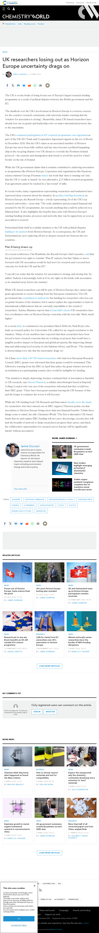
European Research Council (61, 499)
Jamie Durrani (20, 74)
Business (40, 769)
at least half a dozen (60, 310)
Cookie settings (19, 925)
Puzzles (41, 24)
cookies (85, 923)
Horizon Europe (47, 505)
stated (44, 175)
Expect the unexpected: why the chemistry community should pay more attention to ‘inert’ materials (81, 777)
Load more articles (49, 666)
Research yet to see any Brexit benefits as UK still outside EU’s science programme (16, 641)
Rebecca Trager (80, 652)
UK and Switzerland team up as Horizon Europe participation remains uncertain (80, 592)
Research (40, 634)
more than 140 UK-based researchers (36, 358)
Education (80, 3)
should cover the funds (79, 402)
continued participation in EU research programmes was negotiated (52, 135)
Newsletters (10, 24)
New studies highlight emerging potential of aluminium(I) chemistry (83, 468)
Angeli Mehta (14, 652)
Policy (61, 505)
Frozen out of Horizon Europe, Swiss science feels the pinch (17, 591)
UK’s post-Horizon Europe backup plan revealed (48, 589)
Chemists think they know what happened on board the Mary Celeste (16, 775)
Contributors (48, 884)
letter (19, 326)
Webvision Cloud (56, 929)
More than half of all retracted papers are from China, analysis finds (80, 826)
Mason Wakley (15, 784)
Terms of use (45, 899)
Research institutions (21, 511)
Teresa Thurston (36, 382)
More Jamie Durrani (63, 438)
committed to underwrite (36, 298)
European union (85, 499)
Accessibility (59, 899)
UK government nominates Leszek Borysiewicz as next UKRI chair (83, 450)
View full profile (20, 489)
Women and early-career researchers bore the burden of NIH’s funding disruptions (80, 641)
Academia (16, 499)
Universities (41, 511)
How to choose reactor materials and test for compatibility (47, 775)
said (87, 254)
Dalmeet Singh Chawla (78, 837)
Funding (15, 505)
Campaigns (64, 910)
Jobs (20, 24)
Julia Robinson (80, 790)
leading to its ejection (16, 231)
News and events (47, 910)
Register (50, 712)
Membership (91, 3)
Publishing (70, 3)
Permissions (73, 899)
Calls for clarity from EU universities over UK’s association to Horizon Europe (47, 641)
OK (19, 919)
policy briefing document (70, 195)
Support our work (52, 914)
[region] (19, 907)
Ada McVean (46, 784)
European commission (34, 499)
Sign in (37, 712)
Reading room (29, 24)
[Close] (34, 885)
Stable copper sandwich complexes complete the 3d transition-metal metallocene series (83, 484)
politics (72, 505)
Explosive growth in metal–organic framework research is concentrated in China (17, 828)
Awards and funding (81, 910)
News (5, 52)
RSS (59, 884)
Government (29, 505)
